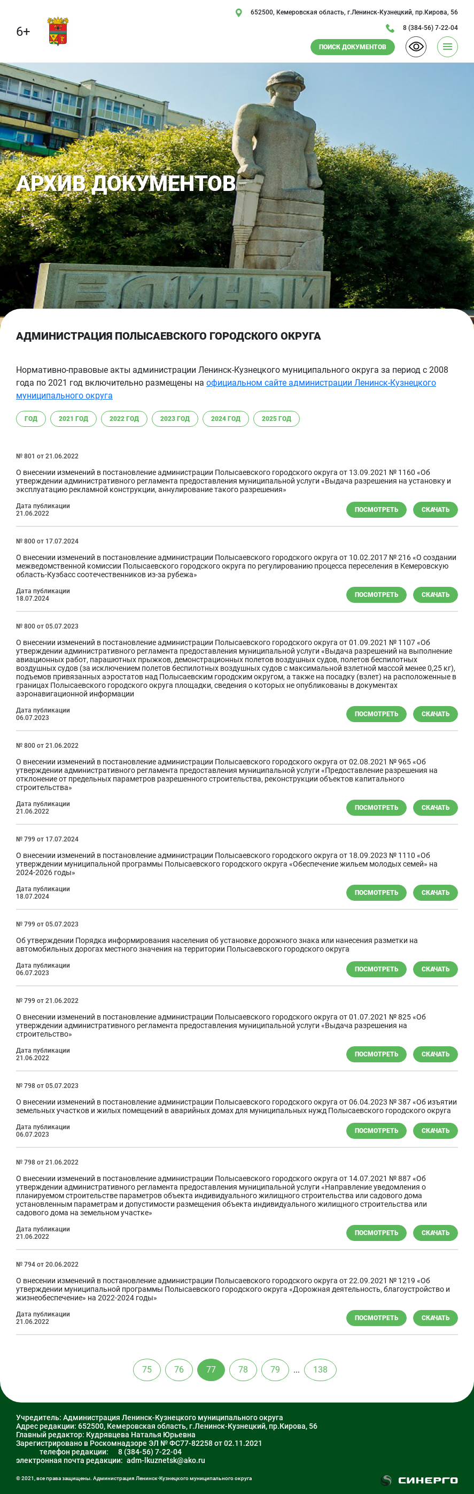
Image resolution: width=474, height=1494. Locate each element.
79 (275, 1370)
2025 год (276, 419)
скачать (435, 510)
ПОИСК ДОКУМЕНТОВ (352, 47)
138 (320, 1370)
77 (211, 1370)
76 (179, 1370)
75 (147, 1370)
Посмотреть (376, 510)
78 (243, 1370)
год (31, 419)
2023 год (175, 419)
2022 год (124, 419)
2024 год (225, 419)
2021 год (73, 419)
